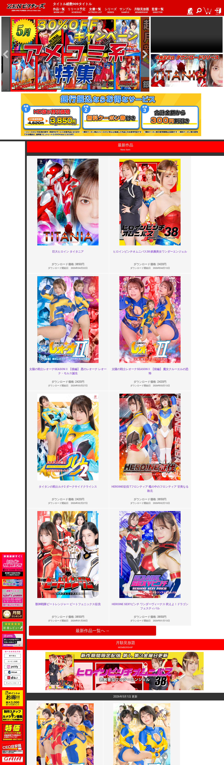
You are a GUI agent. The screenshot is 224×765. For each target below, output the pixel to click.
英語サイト (120, 739)
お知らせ (119, 728)
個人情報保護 (84, 735)
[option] (75, 54)
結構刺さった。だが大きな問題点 (89, 598)
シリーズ (111, 10)
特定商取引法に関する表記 (92, 732)
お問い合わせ (121, 735)
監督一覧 (158, 10)
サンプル (125, 10)
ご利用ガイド (47, 732)
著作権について (85, 739)
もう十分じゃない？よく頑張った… (188, 662)
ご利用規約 (83, 728)
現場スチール (47, 743)
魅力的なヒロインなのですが (86, 662)
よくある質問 (121, 732)
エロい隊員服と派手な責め (183, 598)
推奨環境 (45, 735)
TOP (42, 728)
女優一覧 (95, 10)
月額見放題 (141, 10)
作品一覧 (59, 10)
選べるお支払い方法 (51, 739)
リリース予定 (76, 10)
